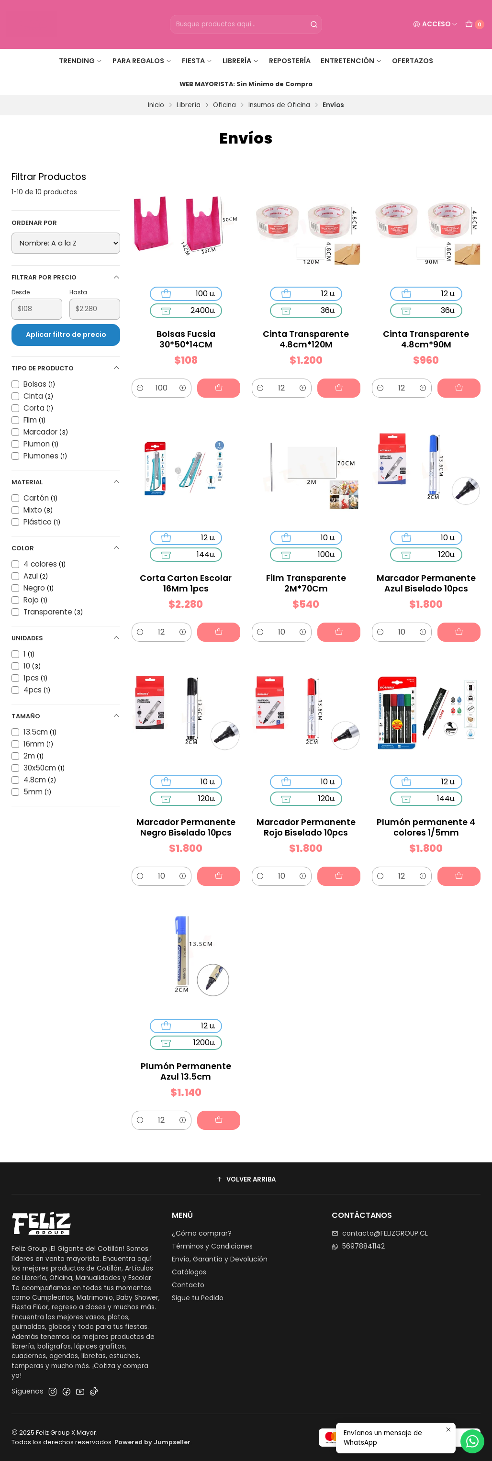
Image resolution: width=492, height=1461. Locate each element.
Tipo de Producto (65, 368)
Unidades (65, 638)
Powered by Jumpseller (152, 1442)
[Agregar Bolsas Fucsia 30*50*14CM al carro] (218, 388)
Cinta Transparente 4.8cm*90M (426, 339)
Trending (80, 61)
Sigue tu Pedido (198, 1298)
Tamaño (65, 716)
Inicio (156, 105)
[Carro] (474, 24)
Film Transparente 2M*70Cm (306, 577)
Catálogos (189, 1272)
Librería (241, 61)
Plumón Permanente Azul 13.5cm (186, 1065)
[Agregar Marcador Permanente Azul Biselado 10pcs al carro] (455, 620)
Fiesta (197, 61)
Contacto (188, 1285)
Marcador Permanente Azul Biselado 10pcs (426, 577)
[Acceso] (435, 24)
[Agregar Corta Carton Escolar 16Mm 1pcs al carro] (215, 620)
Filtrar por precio (65, 277)
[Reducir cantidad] (140, 388)
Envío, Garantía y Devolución (220, 1259)
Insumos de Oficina (279, 105)
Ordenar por (34, 223)
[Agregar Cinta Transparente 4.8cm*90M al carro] (459, 388)
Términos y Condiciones (212, 1246)
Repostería (290, 61)
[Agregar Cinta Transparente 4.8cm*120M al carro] (338, 388)
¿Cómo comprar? (202, 1233)
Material (65, 482)
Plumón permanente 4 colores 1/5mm (426, 821)
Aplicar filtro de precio (66, 334)
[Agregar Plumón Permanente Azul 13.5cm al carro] (215, 1108)
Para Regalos (142, 61)
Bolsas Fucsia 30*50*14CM (186, 339)
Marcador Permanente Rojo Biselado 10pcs (306, 821)
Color (65, 548)
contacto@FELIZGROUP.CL (380, 1233)
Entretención (351, 61)
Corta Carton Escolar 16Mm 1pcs (185, 577)
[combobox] (246, 24)
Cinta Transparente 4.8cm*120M (306, 339)
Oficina (224, 105)
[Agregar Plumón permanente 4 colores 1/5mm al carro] (455, 864)
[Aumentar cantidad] (183, 388)
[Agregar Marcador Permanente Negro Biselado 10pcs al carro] (215, 864)
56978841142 (358, 1246)
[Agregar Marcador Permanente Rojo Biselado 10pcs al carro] (335, 864)
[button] (246, 1179)
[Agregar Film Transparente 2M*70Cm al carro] (335, 620)
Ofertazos (412, 61)
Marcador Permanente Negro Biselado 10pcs (186, 821)
